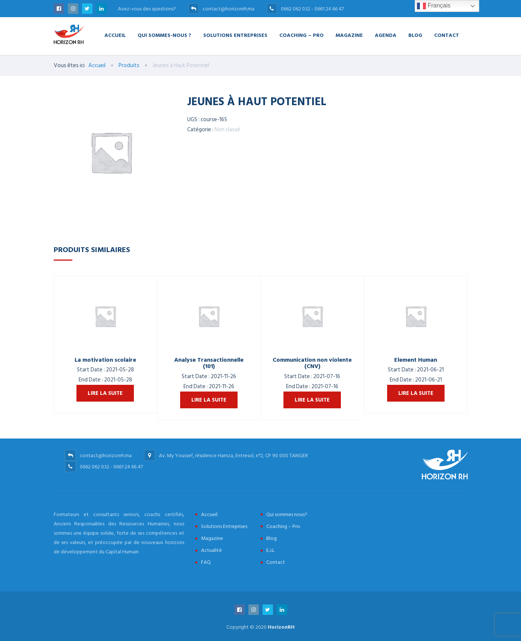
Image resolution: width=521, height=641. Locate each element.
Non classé (227, 129)
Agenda (385, 35)
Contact (446, 35)
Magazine (349, 35)
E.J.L (270, 550)
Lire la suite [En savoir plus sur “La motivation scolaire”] (105, 393)
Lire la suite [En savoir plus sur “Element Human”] (415, 393)
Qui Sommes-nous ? (164, 35)
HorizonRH (281, 627)
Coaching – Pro (301, 35)
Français (434, 5)
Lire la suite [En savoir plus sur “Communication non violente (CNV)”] (312, 400)
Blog (415, 35)
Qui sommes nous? (286, 514)
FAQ (206, 562)
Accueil (115, 35)
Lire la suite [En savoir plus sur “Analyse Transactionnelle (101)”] (208, 400)
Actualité (211, 550)
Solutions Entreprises (235, 35)
